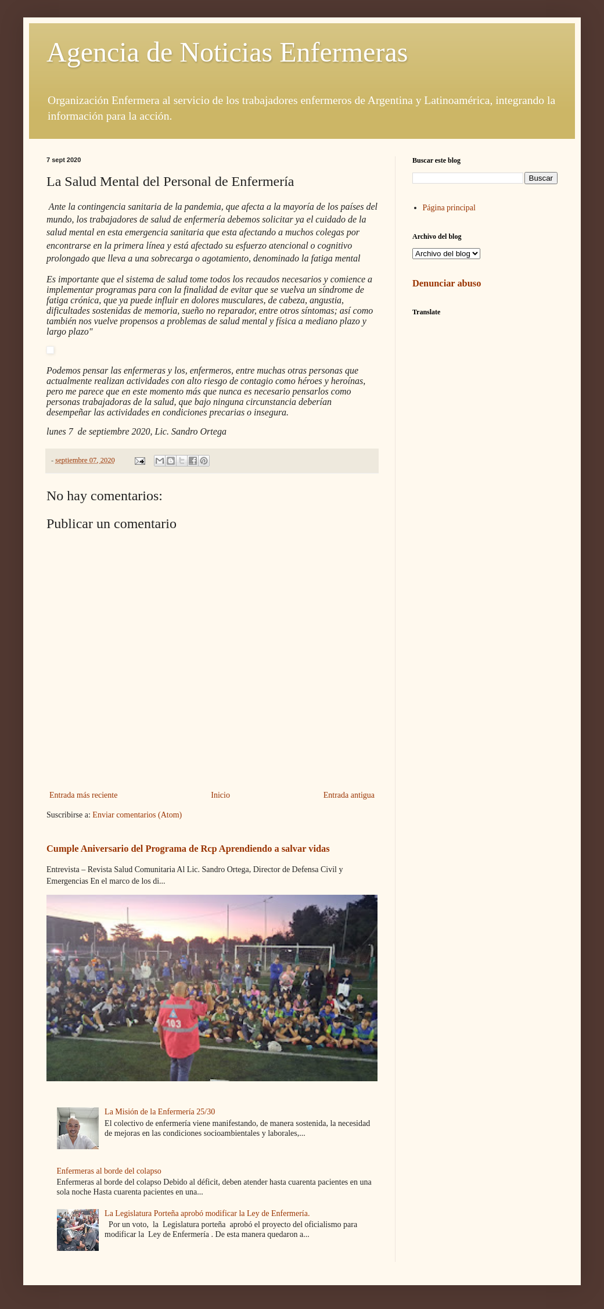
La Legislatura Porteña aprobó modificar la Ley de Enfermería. (207, 1213)
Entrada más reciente (83, 795)
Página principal (449, 207)
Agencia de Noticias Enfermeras (227, 52)
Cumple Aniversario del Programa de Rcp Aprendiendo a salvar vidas (188, 848)
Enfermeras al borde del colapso (109, 1171)
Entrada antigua (349, 795)
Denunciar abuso (446, 283)
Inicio (220, 795)
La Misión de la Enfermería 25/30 (160, 1111)
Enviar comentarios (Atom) (137, 814)
